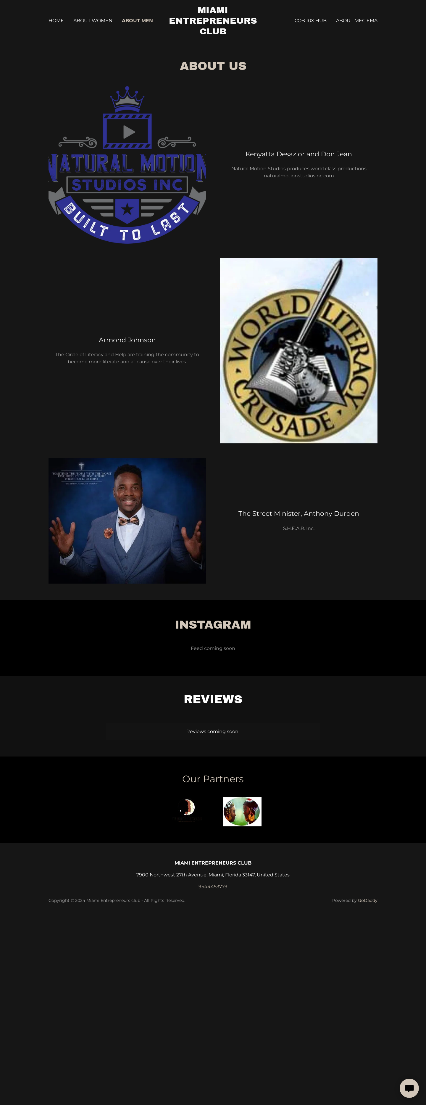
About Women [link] (92, 20)
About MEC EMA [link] (356, 20)
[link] (213, 33)
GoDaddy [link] (367, 900)
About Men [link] (137, 20)
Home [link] (56, 20)
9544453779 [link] (213, 886)
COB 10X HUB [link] (311, 20)
